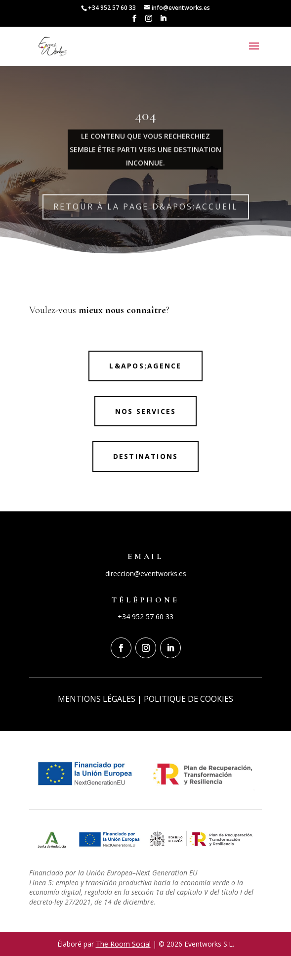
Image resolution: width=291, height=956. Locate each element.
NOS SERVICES (145, 411)
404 (145, 125)
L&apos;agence (145, 365)
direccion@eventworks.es (145, 573)
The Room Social (123, 944)
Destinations (145, 456)
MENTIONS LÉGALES (96, 698)
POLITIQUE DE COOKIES (188, 698)
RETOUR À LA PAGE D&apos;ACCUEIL (145, 216)
